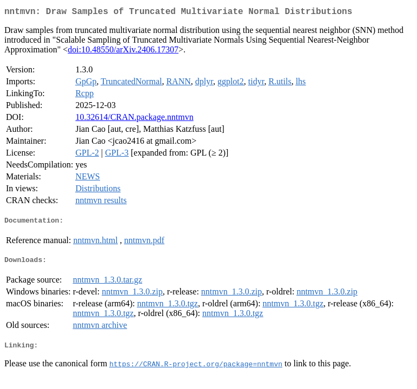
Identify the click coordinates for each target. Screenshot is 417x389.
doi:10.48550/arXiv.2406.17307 (123, 51)
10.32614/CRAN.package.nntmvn (134, 119)
